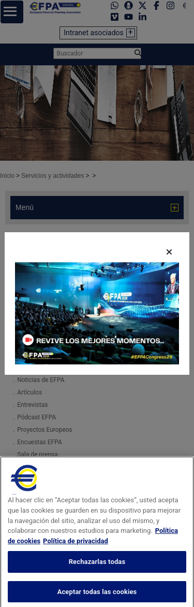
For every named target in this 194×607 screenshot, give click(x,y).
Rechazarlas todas (97, 571)
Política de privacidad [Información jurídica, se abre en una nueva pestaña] (75, 550)
